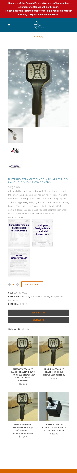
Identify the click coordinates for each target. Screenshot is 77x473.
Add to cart (32, 284)
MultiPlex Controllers (40, 296)
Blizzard (25, 296)
